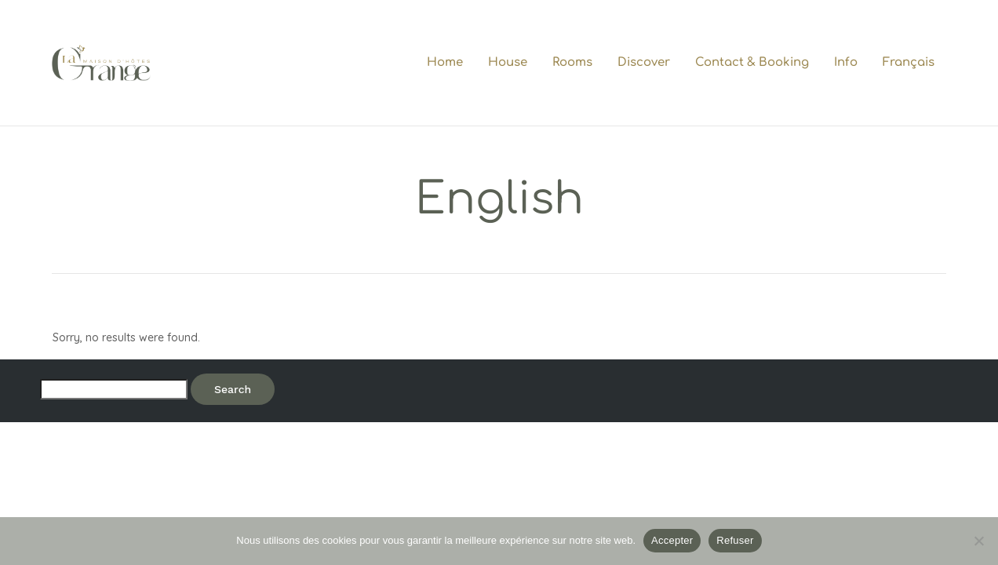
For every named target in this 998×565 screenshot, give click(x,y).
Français (908, 62)
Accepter (672, 540)
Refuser (734, 540)
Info (846, 62)
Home (445, 62)
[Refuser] (978, 541)
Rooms (572, 62)
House (507, 62)
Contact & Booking (752, 62)
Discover (643, 62)
